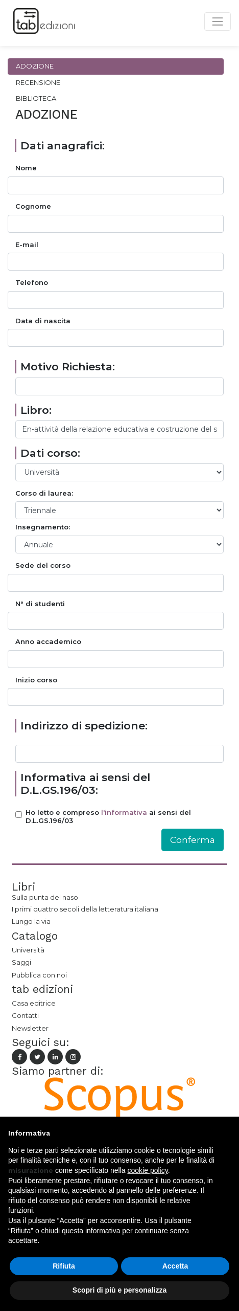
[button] (226, 1133)
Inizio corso (36, 680)
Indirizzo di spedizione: (84, 725)
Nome (26, 168)
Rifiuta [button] (64, 1266)
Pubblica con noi (39, 975)
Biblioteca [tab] (36, 98)
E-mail (26, 245)
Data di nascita (42, 321)
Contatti (25, 1015)
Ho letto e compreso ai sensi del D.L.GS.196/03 (108, 817)
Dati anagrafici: (62, 145)
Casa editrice (34, 1003)
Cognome (33, 206)
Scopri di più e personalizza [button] (119, 1290)
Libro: (36, 410)
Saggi (21, 962)
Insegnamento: (42, 527)
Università (28, 950)
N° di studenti (40, 604)
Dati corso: (50, 453)
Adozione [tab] (35, 66)
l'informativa (124, 812)
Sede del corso (42, 565)
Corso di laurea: (44, 493)
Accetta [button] (175, 1266)
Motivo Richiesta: (67, 366)
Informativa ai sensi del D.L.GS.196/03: (85, 783)
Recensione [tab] (38, 82)
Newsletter (30, 1028)
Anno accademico (48, 642)
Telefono (31, 282)
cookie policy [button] (148, 1170)
